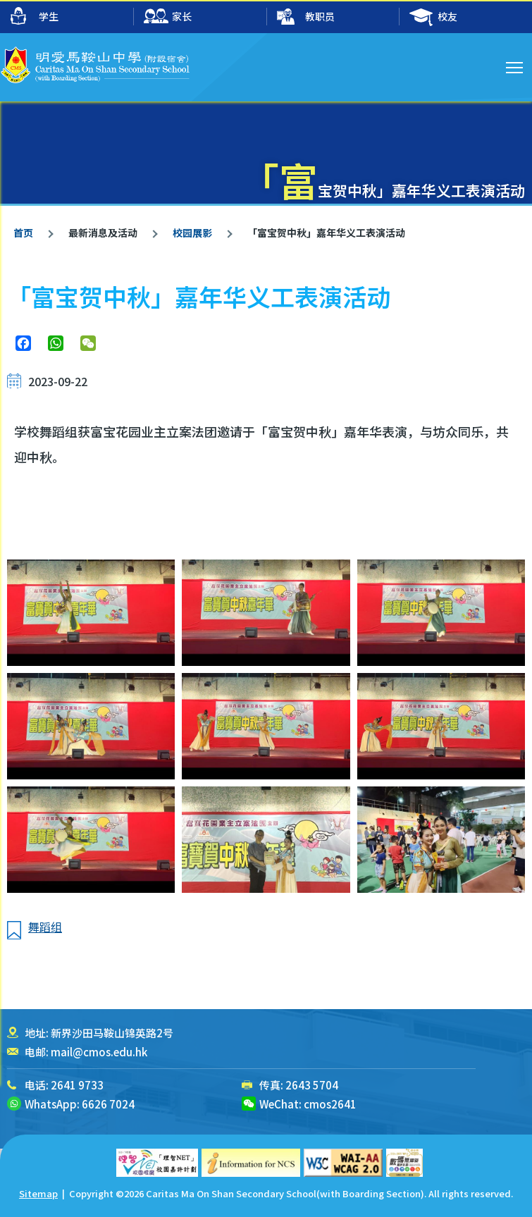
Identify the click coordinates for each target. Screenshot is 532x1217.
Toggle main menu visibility (515, 65)
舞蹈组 (45, 926)
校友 (433, 17)
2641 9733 (77, 1084)
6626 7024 (108, 1103)
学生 (34, 16)
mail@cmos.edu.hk (99, 1051)
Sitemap (38, 1193)
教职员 (306, 17)
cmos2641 (330, 1103)
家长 (168, 17)
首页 (23, 233)
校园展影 (191, 233)
